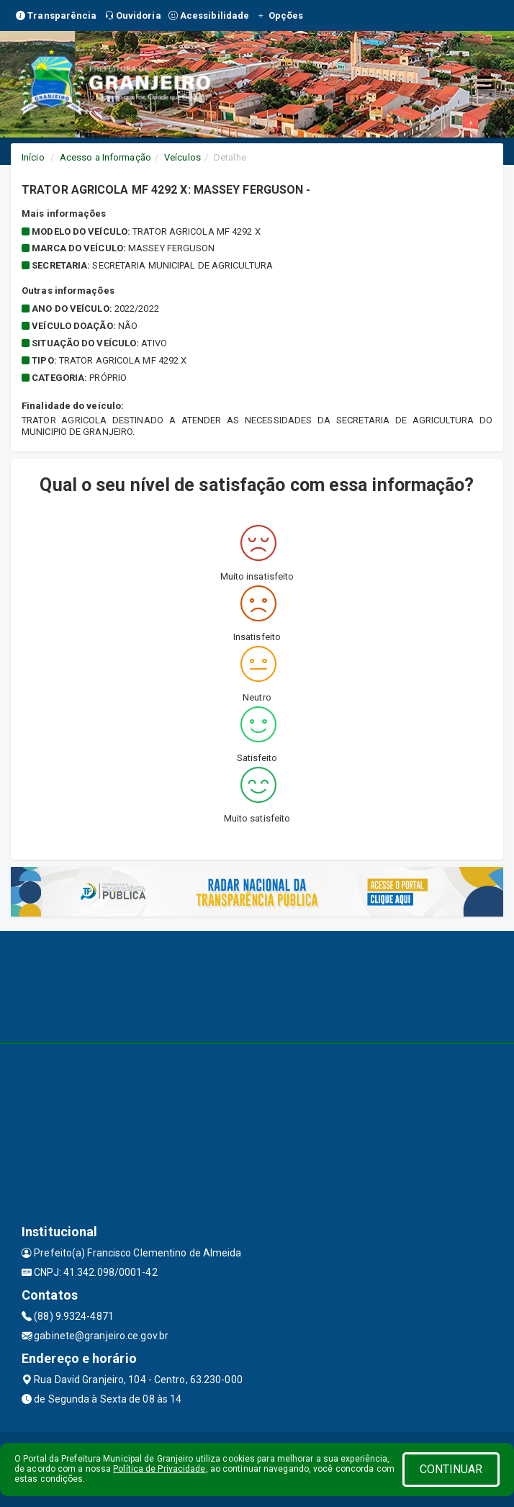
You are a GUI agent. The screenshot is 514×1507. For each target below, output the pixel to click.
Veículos (182, 157)
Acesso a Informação (105, 157)
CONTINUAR (451, 1469)
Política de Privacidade (159, 1469)
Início (33, 157)
